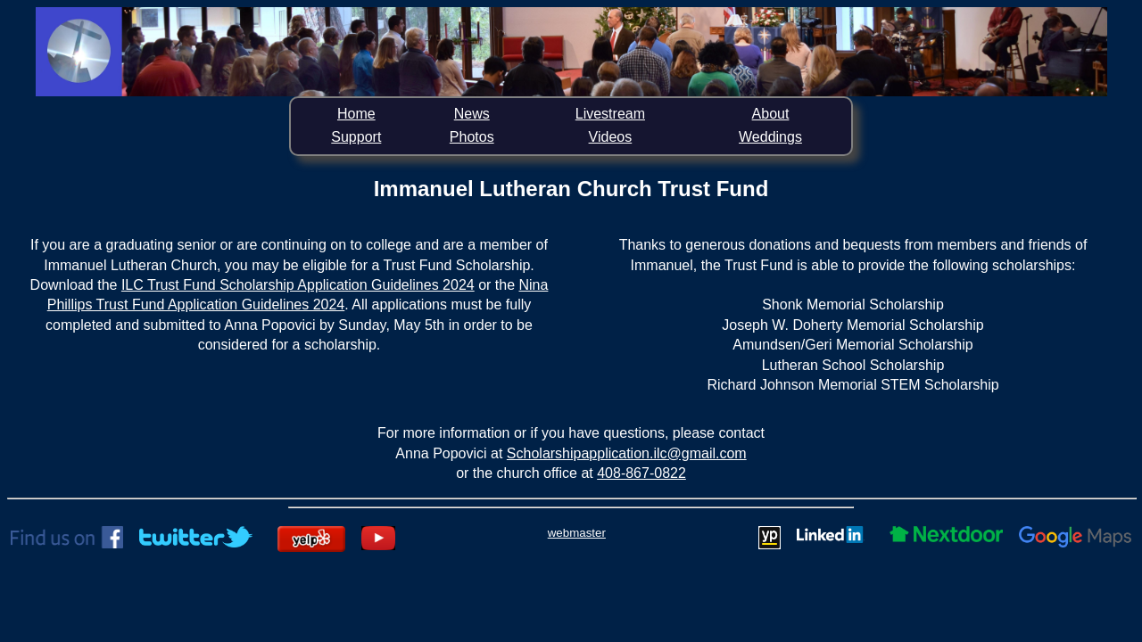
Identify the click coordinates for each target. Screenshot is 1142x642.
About (771, 113)
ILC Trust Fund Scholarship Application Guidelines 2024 (298, 284)
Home (356, 113)
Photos (472, 136)
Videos (611, 136)
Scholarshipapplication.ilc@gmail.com (627, 453)
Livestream (610, 113)
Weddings (770, 136)
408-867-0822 (641, 473)
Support (356, 136)
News (472, 113)
